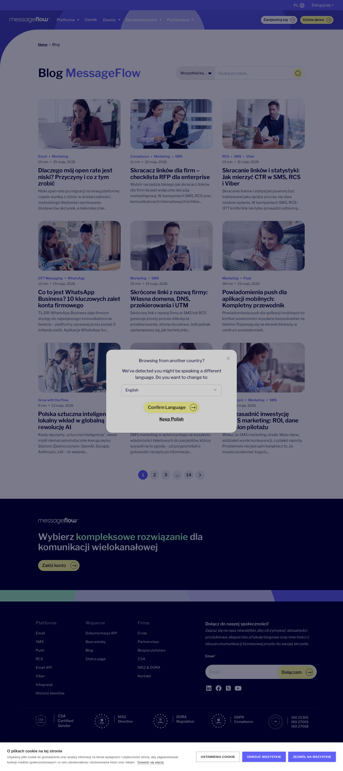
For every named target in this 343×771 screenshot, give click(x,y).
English (132, 390)
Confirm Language (167, 407)
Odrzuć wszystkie (264, 757)
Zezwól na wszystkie (312, 757)
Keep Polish (171, 418)
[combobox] (171, 390)
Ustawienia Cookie (218, 757)
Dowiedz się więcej (150, 762)
